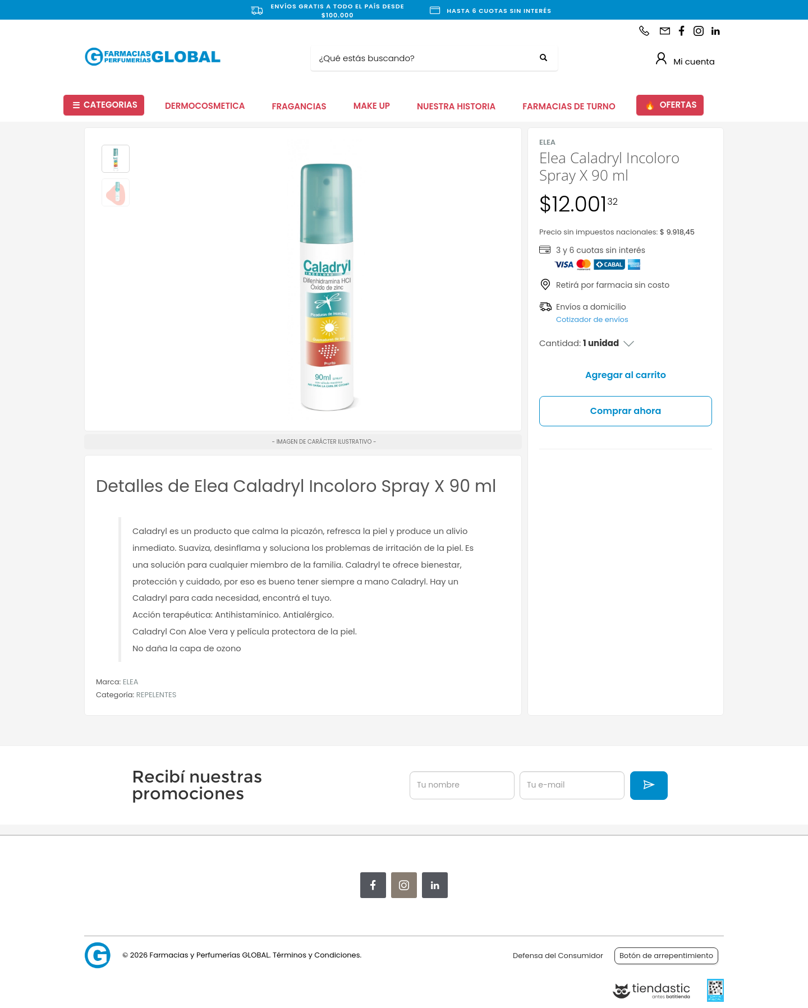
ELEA (131, 681)
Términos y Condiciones (316, 955)
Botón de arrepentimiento (666, 955)
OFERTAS (670, 105)
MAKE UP (372, 106)
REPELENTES (156, 694)
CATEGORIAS (104, 105)
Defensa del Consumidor (558, 955)
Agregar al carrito (625, 375)
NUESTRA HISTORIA (456, 106)
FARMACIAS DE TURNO (569, 106)
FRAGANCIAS (299, 106)
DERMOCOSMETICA (205, 106)
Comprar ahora (626, 410)
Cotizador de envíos (592, 319)
